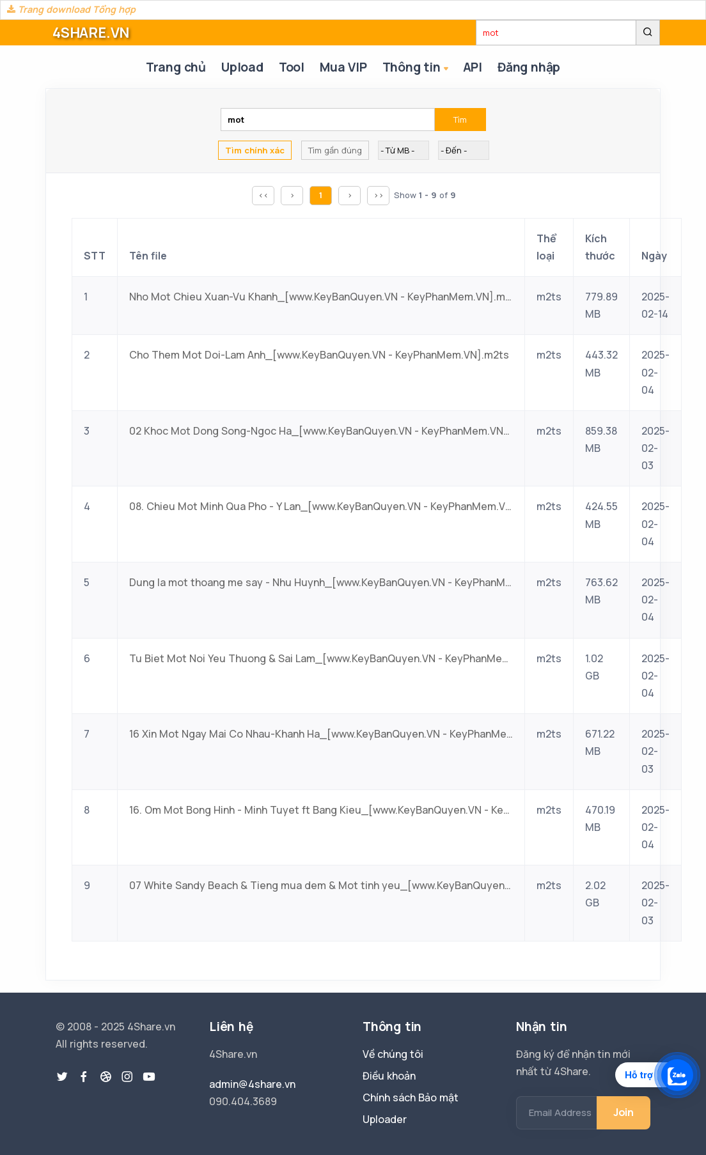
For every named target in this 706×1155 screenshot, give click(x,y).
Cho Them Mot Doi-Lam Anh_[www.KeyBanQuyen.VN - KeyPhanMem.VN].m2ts (319, 355)
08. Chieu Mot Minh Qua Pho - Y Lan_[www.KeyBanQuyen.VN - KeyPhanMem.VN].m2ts (321, 506)
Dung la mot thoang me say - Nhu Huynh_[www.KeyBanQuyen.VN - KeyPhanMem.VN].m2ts (321, 582)
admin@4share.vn (252, 1084)
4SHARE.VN (90, 32)
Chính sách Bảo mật (411, 1097)
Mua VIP (343, 67)
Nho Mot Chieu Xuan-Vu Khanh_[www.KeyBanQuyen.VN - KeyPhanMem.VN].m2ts (321, 297)
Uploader (385, 1119)
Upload (242, 67)
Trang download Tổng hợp (71, 9)
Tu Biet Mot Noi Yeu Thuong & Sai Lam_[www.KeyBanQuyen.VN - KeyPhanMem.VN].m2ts (321, 658)
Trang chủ (176, 67)
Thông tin (416, 68)
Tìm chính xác (255, 150)
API (472, 67)
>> (378, 195)
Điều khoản (389, 1076)
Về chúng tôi (393, 1054)
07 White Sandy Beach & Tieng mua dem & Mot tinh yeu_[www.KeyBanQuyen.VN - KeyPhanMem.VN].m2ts (321, 885)
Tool (291, 67)
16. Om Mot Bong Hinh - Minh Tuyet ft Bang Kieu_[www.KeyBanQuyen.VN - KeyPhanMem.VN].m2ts (321, 810)
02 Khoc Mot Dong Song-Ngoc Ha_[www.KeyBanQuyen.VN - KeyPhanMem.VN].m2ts (321, 431)
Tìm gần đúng (335, 150)
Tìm (460, 119)
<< (263, 195)
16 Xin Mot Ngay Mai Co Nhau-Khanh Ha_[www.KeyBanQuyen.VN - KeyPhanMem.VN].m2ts (321, 734)
